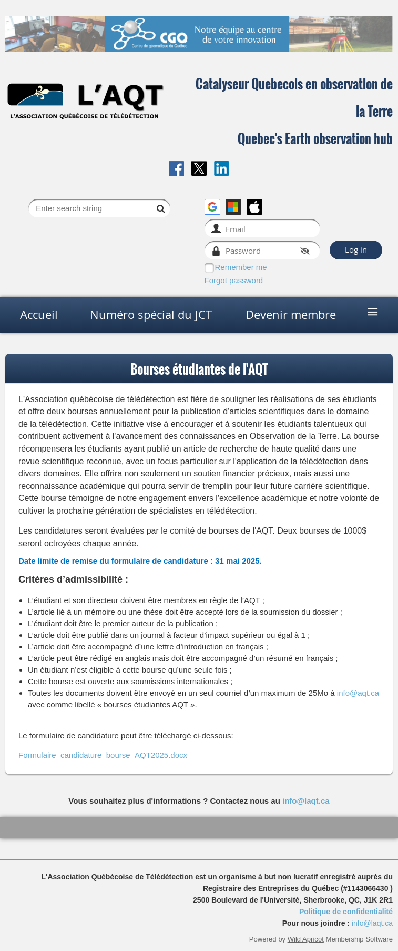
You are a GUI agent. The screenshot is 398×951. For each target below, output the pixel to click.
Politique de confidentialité (346, 911)
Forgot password (234, 280)
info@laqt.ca (306, 800)
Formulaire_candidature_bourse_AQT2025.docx (102, 754)
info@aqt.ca (358, 692)
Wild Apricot (306, 939)
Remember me (241, 267)
